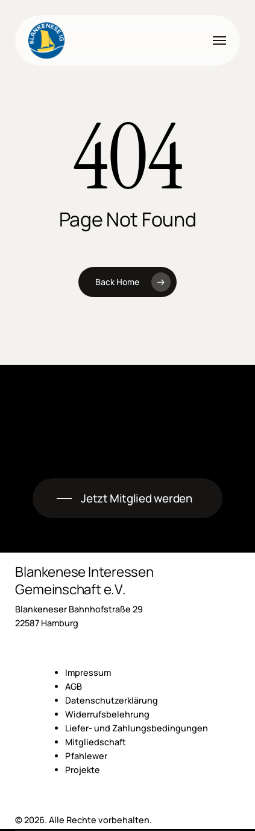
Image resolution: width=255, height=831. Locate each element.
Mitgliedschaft (95, 742)
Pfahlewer (86, 756)
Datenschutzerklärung (111, 700)
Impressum (88, 672)
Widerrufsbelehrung (107, 714)
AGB (73, 686)
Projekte (82, 769)
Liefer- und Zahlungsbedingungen (136, 728)
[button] (219, 40)
